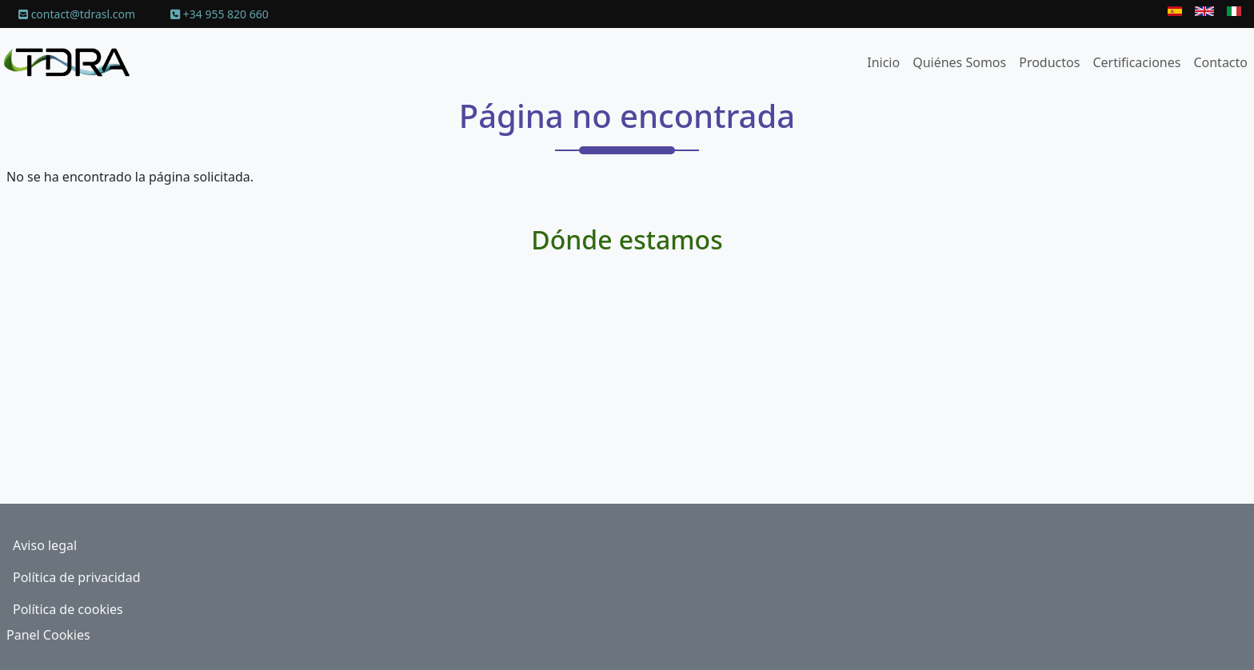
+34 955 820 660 (219, 14)
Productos (1049, 62)
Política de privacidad (77, 577)
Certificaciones (1136, 62)
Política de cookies (68, 609)
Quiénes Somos (959, 62)
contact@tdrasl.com (76, 14)
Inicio (883, 62)
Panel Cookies (48, 635)
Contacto (1220, 62)
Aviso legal (45, 545)
